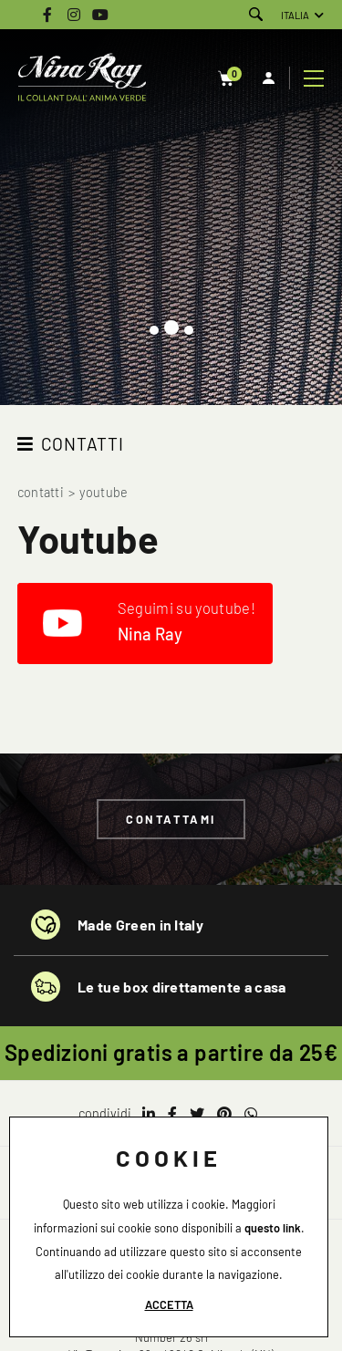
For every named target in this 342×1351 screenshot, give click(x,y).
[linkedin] (148, 1113)
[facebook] (172, 1113)
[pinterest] (224, 1113)
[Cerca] (256, 15)
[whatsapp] (250, 1113)
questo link (272, 1228)
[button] (154, 330)
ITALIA (295, 15)
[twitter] (197, 1113)
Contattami (171, 819)
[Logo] (82, 78)
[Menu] (316, 78)
